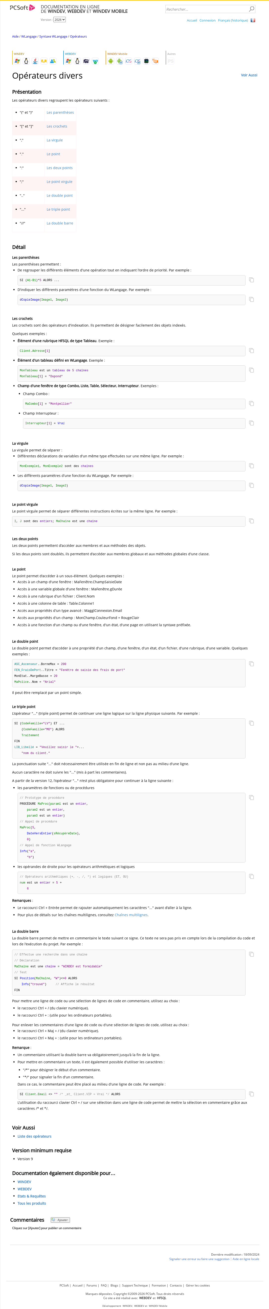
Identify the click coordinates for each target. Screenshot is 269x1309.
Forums (92, 1285)
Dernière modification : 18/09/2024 (235, 1265)
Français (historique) (233, 20)
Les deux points (60, 167)
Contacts (176, 1285)
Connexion (208, 20)
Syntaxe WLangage (53, 36)
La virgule (55, 140)
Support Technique (135, 1285)
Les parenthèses (60, 112)
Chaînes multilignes (131, 923)
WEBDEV (24, 1199)
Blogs (114, 1285)
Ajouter (59, 1230)
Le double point (60, 195)
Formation (159, 1285)
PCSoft (64, 1285)
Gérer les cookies (198, 1285)
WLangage (29, 36)
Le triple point (58, 209)
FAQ (104, 1285)
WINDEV (24, 1192)
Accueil (192, 20)
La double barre (60, 223)
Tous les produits (32, 1213)
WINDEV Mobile (158, 1306)
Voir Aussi (249, 75)
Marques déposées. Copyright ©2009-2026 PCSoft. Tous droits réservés (135, 1294)
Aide (15, 36)
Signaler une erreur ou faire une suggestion (199, 1269)
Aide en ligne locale (246, 1269)
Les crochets (57, 126)
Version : (47, 20)
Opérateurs (78, 36)
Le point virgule (59, 181)
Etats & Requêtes (32, 1206)
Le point (53, 154)
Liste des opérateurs (34, 1146)
